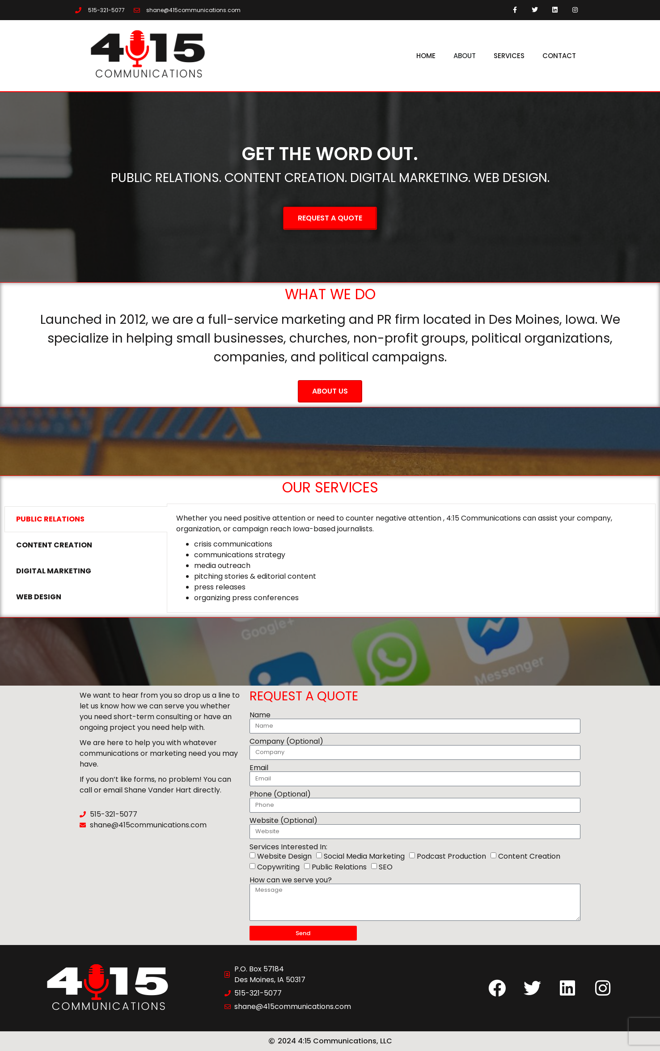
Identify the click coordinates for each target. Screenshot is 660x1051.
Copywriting (278, 867)
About (464, 55)
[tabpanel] (411, 558)
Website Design (284, 856)
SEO (386, 867)
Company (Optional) (286, 741)
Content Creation (529, 856)
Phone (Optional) (280, 794)
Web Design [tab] (38, 597)
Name (260, 715)
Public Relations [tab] (50, 519)
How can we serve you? (291, 880)
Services (509, 55)
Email (259, 767)
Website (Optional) (283, 820)
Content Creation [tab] (54, 545)
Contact (559, 55)
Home (426, 55)
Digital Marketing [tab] (53, 571)
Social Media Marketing (364, 856)
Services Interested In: (288, 847)
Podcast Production (451, 856)
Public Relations (339, 867)
